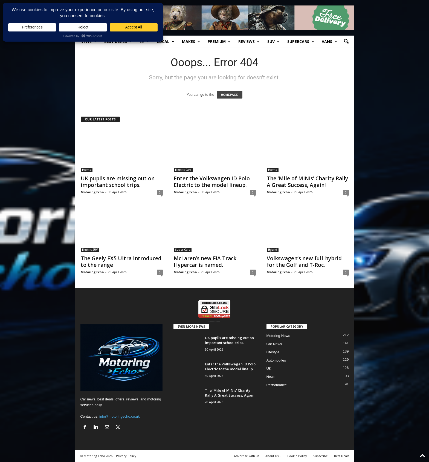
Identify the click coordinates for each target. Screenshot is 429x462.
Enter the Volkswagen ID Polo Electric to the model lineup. (212, 182)
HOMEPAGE (229, 94)
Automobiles (276, 360)
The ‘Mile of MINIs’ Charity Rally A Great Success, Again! (307, 182)
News (88, 42)
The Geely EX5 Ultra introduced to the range (121, 261)
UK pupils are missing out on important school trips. (118, 182)
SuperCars (300, 42)
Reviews (249, 42)
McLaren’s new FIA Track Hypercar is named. (205, 261)
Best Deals (118, 42)
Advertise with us (246, 456)
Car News (274, 344)
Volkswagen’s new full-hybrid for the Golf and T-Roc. (304, 261)
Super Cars (182, 250)
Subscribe (320, 456)
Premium (219, 42)
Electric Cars (183, 170)
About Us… (273, 456)
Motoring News (278, 336)
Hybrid (272, 250)
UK (268, 368)
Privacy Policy (126, 456)
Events (86, 170)
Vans (329, 42)
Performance (276, 385)
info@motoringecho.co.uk (119, 416)
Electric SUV (90, 250)
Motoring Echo (92, 192)
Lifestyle (273, 352)
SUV (273, 42)
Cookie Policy (297, 456)
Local (165, 42)
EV (144, 42)
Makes (191, 42)
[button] (346, 42)
